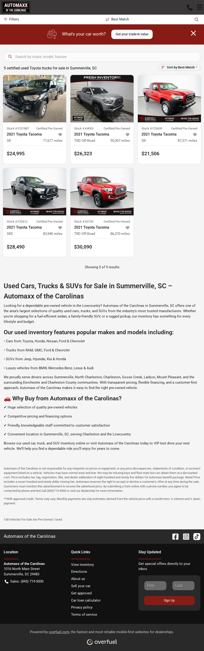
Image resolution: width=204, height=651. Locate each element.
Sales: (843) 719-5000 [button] (24, 581)
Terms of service (84, 614)
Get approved (81, 593)
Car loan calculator (86, 600)
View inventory (82, 565)
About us (78, 579)
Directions (79, 572)
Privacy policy (81, 607)
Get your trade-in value (132, 34)
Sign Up (169, 600)
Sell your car (80, 586)
